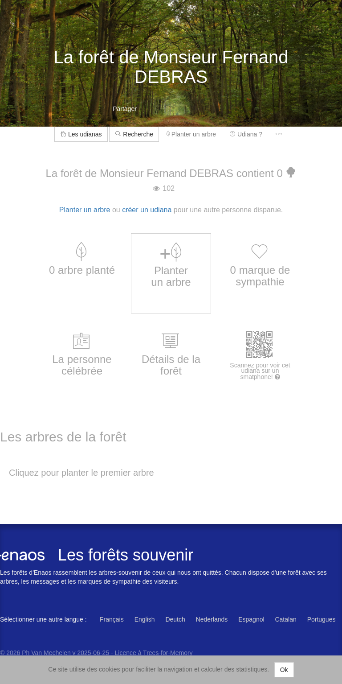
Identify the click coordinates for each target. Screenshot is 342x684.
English (144, 619)
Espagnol (251, 619)
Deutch (175, 619)
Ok (284, 669)
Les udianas (81, 134)
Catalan (285, 619)
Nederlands (212, 619)
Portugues (321, 619)
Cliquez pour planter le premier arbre (81, 473)
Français (112, 619)
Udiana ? (245, 134)
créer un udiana (146, 210)
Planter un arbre (191, 134)
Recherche (134, 134)
